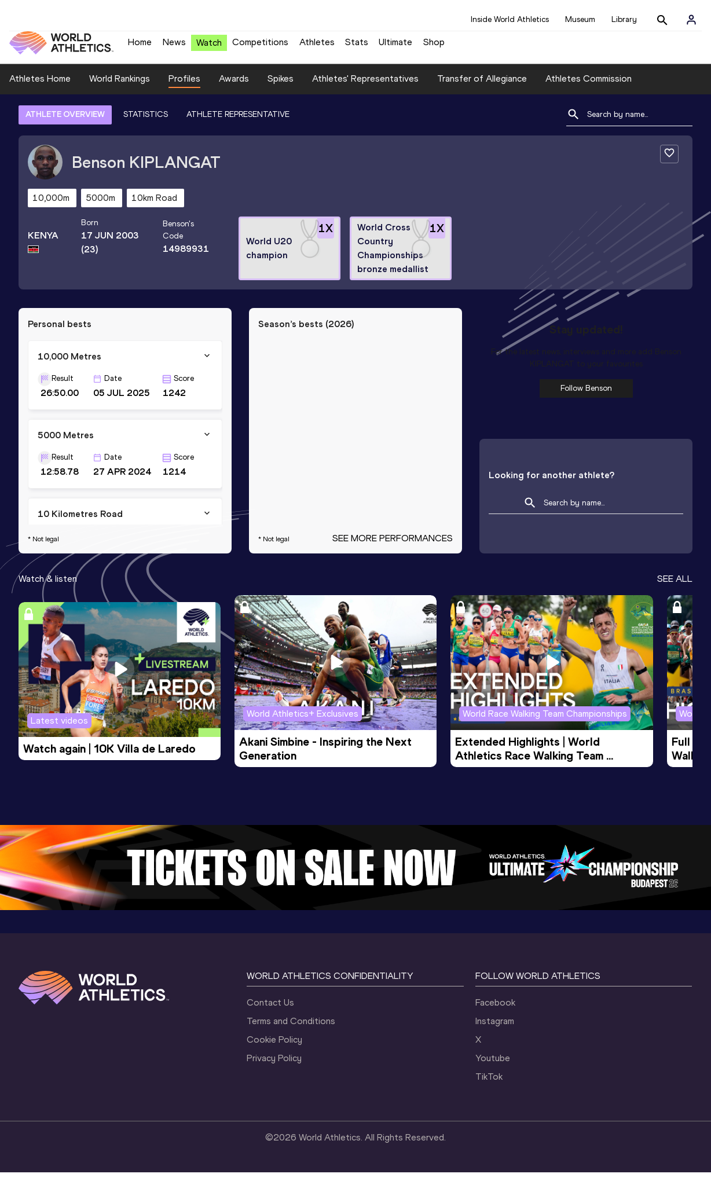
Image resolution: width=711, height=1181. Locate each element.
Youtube (492, 1066)
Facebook (495, 1011)
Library (624, 19)
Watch (209, 47)
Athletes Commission (588, 87)
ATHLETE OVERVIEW (65, 123)
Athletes (317, 46)
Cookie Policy (274, 1048)
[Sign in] (691, 20)
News (174, 46)
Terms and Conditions (291, 1029)
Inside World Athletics (510, 19)
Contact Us (270, 1011)
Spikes (280, 87)
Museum (580, 19)
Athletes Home (40, 87)
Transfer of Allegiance (482, 87)
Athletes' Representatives (365, 87)
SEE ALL (674, 587)
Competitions (260, 46)
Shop (434, 46)
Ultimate (395, 46)
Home (140, 46)
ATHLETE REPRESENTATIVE (237, 123)
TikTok (489, 1085)
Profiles (184, 87)
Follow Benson (586, 397)
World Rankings (119, 87)
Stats (356, 46)
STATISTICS (145, 123)
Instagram (494, 1029)
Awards (234, 87)
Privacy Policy (274, 1066)
